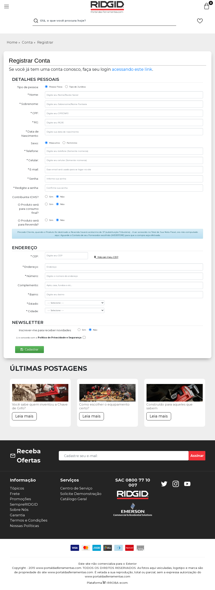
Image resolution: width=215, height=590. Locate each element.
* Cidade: (32, 311)
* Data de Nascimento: (30, 133)
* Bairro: (33, 294)
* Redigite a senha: (26, 187)
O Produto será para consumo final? (28, 208)
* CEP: (35, 256)
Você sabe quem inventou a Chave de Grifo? (40, 406)
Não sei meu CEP (106, 257)
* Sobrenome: (29, 104)
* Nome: (33, 94)
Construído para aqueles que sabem (169, 406)
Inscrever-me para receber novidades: (45, 330)
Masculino (52, 142)
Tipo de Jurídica (75, 86)
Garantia (17, 515)
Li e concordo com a (48, 337)
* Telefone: (31, 151)
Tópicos (17, 488)
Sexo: (35, 143)
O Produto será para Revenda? (28, 222)
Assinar (197, 456)
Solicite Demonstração (80, 494)
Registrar (45, 42)
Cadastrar (29, 349)
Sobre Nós (19, 510)
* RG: (35, 122)
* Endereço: (31, 266)
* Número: (32, 276)
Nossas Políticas (24, 526)
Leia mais (24, 416)
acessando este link (132, 69)
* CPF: (35, 113)
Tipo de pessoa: (28, 87)
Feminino (70, 142)
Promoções (20, 499)
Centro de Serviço (76, 488)
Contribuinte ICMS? (25, 197)
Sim (49, 196)
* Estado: (33, 303)
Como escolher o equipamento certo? (104, 406)
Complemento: (28, 285)
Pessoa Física (53, 86)
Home (12, 42)
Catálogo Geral (73, 499)
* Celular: (33, 160)
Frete (15, 494)
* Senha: (33, 178)
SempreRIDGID (24, 504)
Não (60, 196)
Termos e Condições (28, 520)
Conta (27, 42)
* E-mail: (33, 169)
